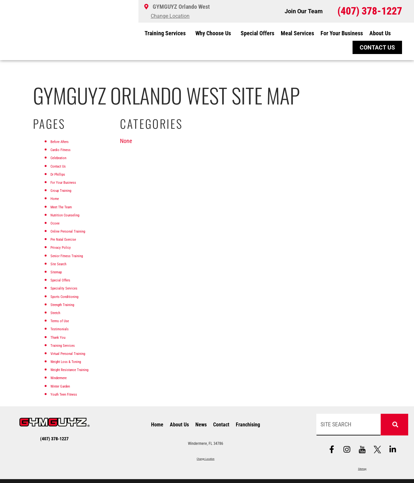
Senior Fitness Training (76, 255)
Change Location (206, 458)
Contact (221, 425)
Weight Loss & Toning (75, 360)
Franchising (248, 425)
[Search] (394, 424)
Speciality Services (71, 287)
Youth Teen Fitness (71, 393)
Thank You (62, 336)
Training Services (167, 33)
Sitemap (59, 271)
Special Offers (257, 33)
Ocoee (57, 222)
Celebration (63, 157)
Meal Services (297, 33)
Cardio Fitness (66, 149)
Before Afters (65, 140)
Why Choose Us (214, 33)
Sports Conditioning (72, 295)
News (201, 425)
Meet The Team (67, 206)
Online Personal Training (78, 230)
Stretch (58, 312)
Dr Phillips (61, 173)
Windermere (64, 377)
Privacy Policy (66, 246)
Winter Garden (66, 385)
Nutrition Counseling (73, 214)
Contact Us (62, 165)
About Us (381, 33)
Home (57, 197)
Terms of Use (65, 320)
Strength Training (69, 304)
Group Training (67, 189)
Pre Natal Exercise (71, 238)
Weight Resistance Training (81, 369)
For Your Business (342, 33)
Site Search (63, 263)
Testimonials (65, 328)
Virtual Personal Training (78, 352)
